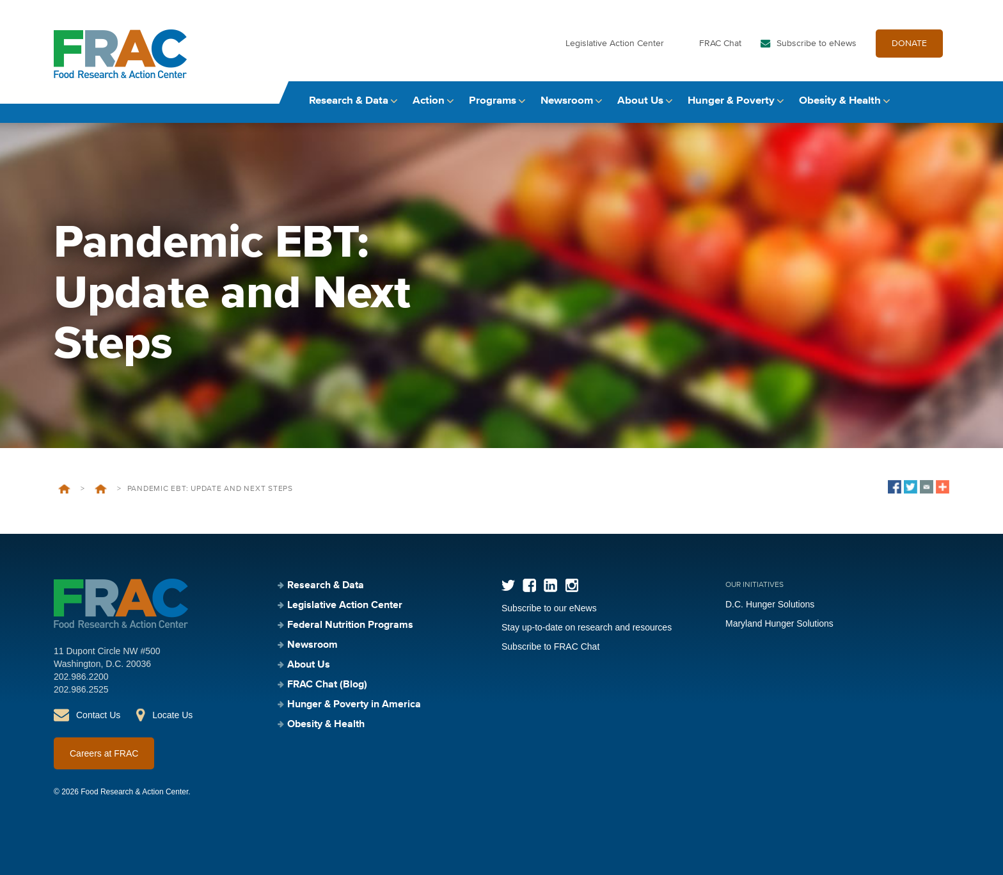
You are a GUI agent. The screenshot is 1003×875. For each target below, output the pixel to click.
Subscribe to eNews (817, 43)
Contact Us (98, 715)
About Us (640, 100)
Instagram (571, 585)
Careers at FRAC (104, 753)
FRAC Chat (720, 43)
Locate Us (172, 715)
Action (429, 100)
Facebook (529, 585)
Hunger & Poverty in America (354, 705)
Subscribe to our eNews (549, 608)
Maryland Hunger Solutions (779, 623)
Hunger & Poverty (731, 100)
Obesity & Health (840, 100)
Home (64, 489)
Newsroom (567, 100)
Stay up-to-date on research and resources (587, 627)
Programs (492, 100)
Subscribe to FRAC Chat (550, 646)
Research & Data (348, 100)
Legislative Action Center (614, 43)
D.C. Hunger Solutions (769, 604)
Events (100, 489)
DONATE (909, 43)
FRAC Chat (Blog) (327, 685)
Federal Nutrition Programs (350, 625)
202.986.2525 (81, 689)
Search (937, 100)
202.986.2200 (81, 676)
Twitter (508, 585)
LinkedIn (550, 585)
